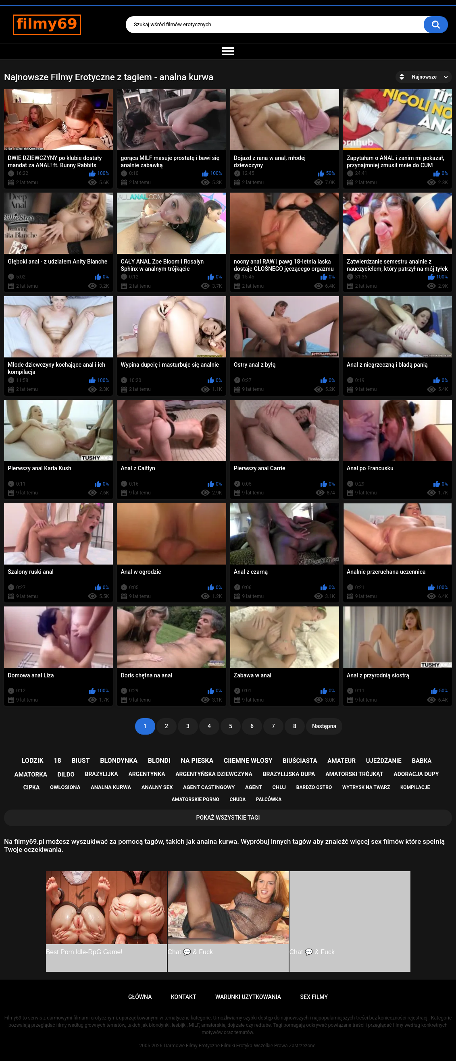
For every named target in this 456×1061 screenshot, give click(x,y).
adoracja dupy (416, 774)
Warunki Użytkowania (248, 997)
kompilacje (415, 787)
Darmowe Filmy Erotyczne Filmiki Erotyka (208, 1046)
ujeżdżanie (384, 760)
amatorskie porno (195, 799)
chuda (237, 799)
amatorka (31, 774)
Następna (324, 726)
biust (80, 760)
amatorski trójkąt (354, 774)
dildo (65, 774)
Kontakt (183, 997)
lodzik (33, 760)
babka (421, 760)
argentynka (146, 774)
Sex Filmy (314, 997)
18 (57, 760)
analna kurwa (111, 787)
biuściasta (300, 760)
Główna (140, 997)
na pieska (197, 760)
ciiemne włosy (248, 760)
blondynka (118, 760)
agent (253, 787)
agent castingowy (209, 787)
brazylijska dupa (288, 774)
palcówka (268, 799)
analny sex (157, 787)
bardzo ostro (314, 787)
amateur (341, 760)
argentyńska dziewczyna (213, 774)
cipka (31, 787)
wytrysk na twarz (366, 787)
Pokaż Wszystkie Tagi (228, 817)
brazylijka (101, 774)
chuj (279, 787)
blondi (159, 760)
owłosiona (65, 787)
